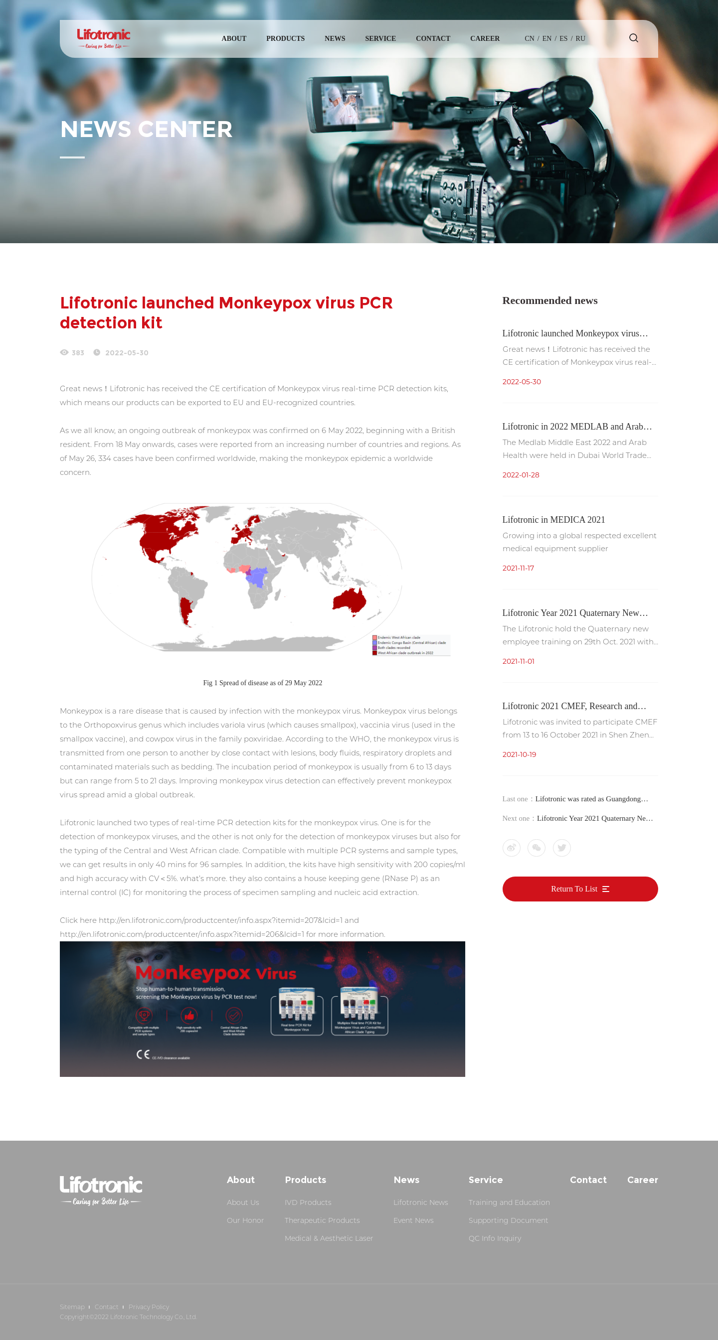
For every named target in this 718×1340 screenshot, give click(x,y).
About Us (243, 1202)
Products (285, 38)
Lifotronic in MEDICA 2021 (554, 520)
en (547, 38)
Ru (580, 38)
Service (380, 38)
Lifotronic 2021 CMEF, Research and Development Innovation (570, 707)
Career (485, 38)
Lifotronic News (420, 1202)
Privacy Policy (149, 1307)
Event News (413, 1220)
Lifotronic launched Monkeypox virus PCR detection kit (571, 334)
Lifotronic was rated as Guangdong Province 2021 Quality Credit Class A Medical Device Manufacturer (592, 800)
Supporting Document (508, 1220)
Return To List (580, 889)
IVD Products (308, 1202)
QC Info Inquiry (495, 1238)
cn (529, 38)
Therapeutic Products (322, 1220)
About (234, 38)
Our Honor (245, 1220)
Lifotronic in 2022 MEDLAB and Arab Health (573, 428)
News (335, 38)
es (563, 38)
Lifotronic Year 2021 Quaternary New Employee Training (571, 614)
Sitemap (72, 1307)
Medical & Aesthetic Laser (329, 1238)
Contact (433, 38)
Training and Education (509, 1202)
